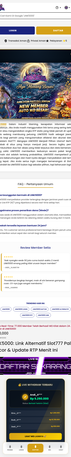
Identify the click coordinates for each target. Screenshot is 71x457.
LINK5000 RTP (27, 315)
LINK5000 (6, 309)
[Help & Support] (58, 7)
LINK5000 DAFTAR (40, 309)
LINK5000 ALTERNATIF (60, 309)
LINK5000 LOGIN (21, 309)
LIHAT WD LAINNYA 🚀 (35, 436)
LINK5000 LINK (43, 315)
